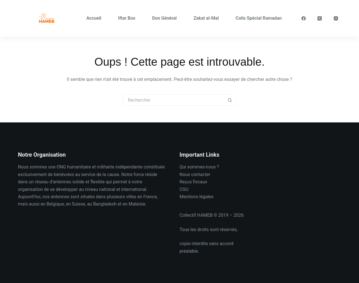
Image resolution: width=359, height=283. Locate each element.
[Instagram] (336, 18)
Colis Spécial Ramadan (259, 18)
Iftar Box (126, 18)
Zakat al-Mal (206, 18)
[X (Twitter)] (319, 18)
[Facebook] (303, 18)
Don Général (164, 18)
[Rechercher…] (173, 100)
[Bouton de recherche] (230, 100)
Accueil (93, 18)
